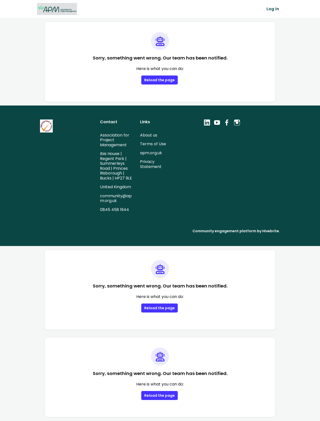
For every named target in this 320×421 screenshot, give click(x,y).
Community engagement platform (229, 231)
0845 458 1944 (114, 209)
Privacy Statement (149, 164)
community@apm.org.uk (115, 198)
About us (148, 135)
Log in (273, 9)
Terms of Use (152, 143)
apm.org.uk (150, 152)
